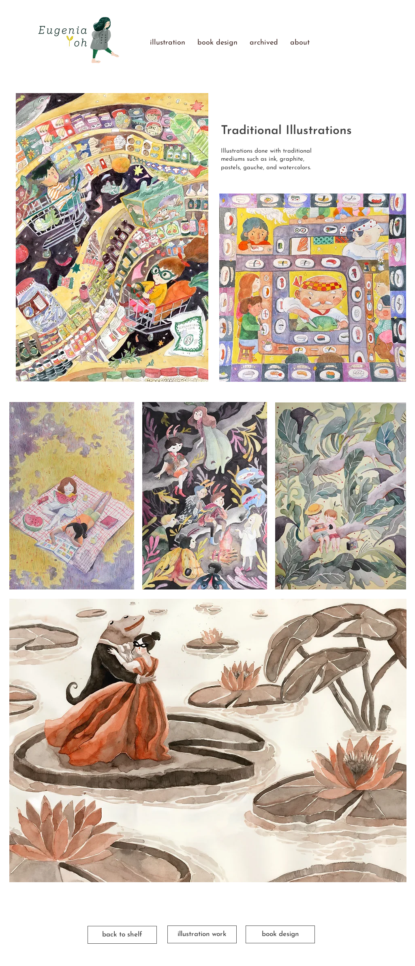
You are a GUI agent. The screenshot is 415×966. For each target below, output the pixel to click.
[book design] (280, 934)
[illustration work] (202, 934)
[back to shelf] (122, 935)
